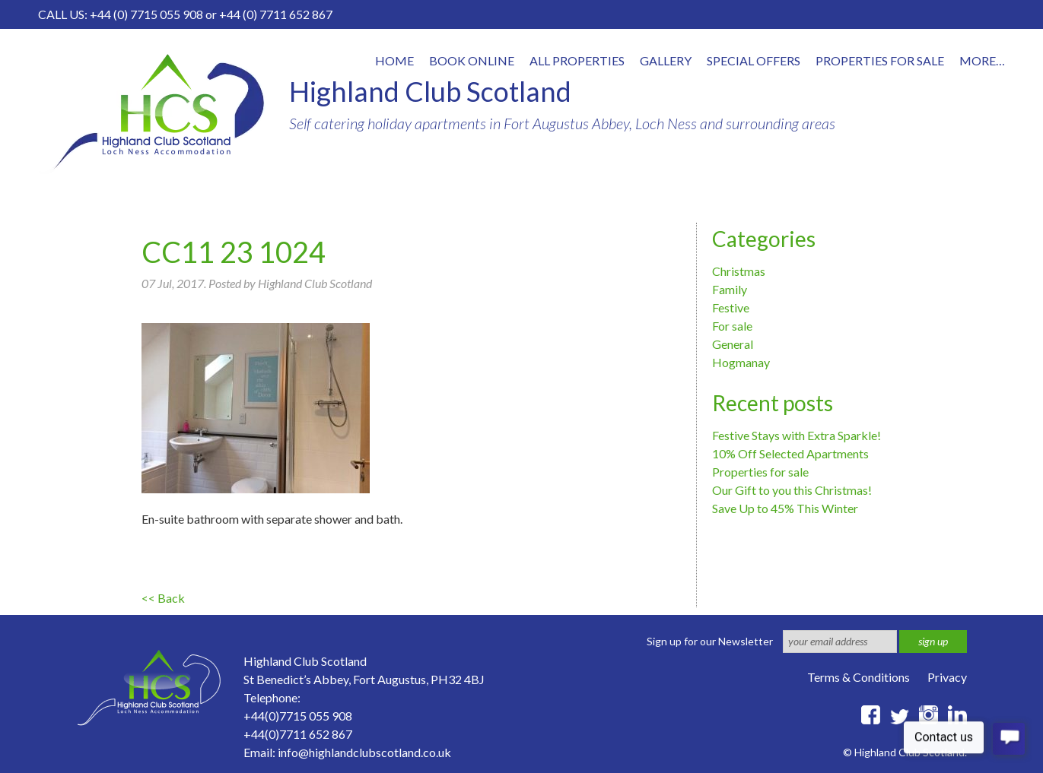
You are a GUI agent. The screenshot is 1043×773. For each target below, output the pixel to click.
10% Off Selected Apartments (790, 453)
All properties (577, 60)
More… (982, 60)
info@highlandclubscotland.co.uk (364, 752)
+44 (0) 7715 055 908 (146, 14)
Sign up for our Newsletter (710, 641)
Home (394, 60)
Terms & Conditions (858, 677)
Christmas (738, 271)
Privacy (947, 677)
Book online (471, 60)
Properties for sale (760, 471)
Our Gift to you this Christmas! (792, 490)
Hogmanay (741, 362)
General (732, 344)
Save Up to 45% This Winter (785, 508)
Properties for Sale (880, 60)
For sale (732, 325)
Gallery (666, 60)
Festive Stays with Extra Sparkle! (796, 435)
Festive (730, 307)
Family (729, 289)
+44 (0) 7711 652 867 (275, 14)
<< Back (163, 598)
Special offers (753, 60)
